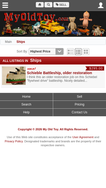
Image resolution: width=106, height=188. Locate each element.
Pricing (79, 104)
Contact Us (79, 112)
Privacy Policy (14, 141)
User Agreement (82, 137)
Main (8, 42)
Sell (61, 4)
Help (26, 112)
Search (26, 104)
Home (26, 96)
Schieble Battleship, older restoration (59, 73)
